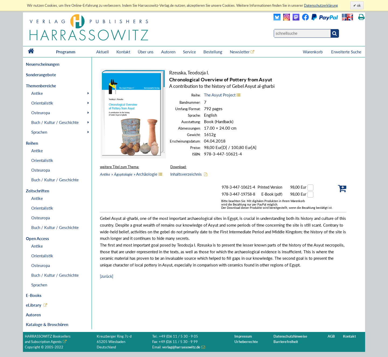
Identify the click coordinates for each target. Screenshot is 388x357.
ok (358, 5)
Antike (37, 93)
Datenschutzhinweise (290, 336)
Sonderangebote (41, 74)
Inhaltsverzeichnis (186, 174)
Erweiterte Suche (346, 51)
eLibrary (33, 305)
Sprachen (39, 132)
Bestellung (212, 51)
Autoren (168, 51)
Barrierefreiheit (285, 342)
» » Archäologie (128, 174)
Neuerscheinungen (42, 64)
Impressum (243, 336)
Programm (65, 51)
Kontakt (123, 51)
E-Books (33, 295)
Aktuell (102, 51)
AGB (331, 336)
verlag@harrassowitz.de (181, 347)
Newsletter (240, 51)
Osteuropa (40, 112)
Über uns (146, 51)
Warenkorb (313, 51)
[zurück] (106, 276)
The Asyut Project (219, 94)
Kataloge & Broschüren (47, 324)
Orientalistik (42, 102)
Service (189, 51)
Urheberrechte (246, 342)
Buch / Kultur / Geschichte (55, 122)
